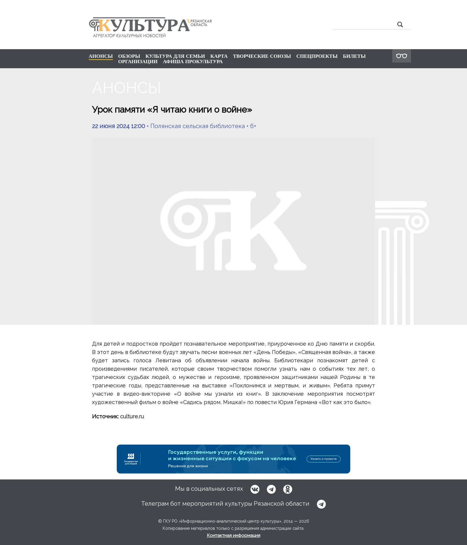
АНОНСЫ (101, 56)
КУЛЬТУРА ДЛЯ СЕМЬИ (175, 56)
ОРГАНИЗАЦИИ (138, 61)
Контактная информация (233, 535)
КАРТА (219, 56)
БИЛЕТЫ (354, 56)
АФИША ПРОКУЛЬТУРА (193, 61)
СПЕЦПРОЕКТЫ (317, 56)
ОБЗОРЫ (129, 56)
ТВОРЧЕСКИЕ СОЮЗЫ (262, 56)
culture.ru (132, 416)
